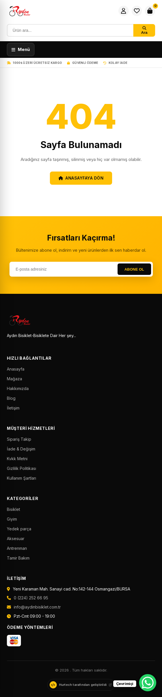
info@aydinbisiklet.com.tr (37, 607)
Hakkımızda (18, 388)
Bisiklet (13, 509)
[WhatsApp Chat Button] (147, 682)
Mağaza (14, 378)
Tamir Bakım (18, 558)
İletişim (13, 407)
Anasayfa (15, 369)
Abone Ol (134, 269)
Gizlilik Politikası (21, 468)
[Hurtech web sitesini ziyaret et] (81, 685)
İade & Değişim (21, 448)
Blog (11, 398)
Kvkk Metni (17, 458)
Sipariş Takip (19, 439)
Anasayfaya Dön (81, 178)
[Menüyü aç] (20, 49)
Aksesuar (15, 538)
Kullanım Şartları (21, 478)
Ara (144, 30)
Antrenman (17, 548)
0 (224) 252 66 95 (31, 597)
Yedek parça (19, 528)
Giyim (12, 519)
